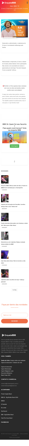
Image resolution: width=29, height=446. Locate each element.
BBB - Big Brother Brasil (7, 414)
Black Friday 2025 (5, 375)
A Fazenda (4, 404)
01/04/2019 (4, 246)
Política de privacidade (14, 437)
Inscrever (14, 321)
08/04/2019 (4, 208)
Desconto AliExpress (6, 373)
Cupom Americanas (6, 369)
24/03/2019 (4, 284)
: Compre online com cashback (13, 360)
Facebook (5, 422)
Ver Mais (14, 290)
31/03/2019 (4, 265)
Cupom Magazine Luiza (7, 371)
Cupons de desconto (6, 367)
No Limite (3, 407)
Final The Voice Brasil (6, 418)
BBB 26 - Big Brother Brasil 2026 (9, 397)
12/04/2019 (4, 190)
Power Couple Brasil (6, 394)
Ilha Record (4, 411)
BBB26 (3, 401)
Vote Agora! (14, 146)
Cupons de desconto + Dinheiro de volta (11, 362)
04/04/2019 (4, 227)
